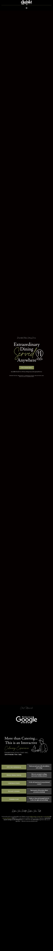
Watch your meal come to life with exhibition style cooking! (39, 767)
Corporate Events (14, 783)
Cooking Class (14, 799)
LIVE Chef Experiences (14, 767)
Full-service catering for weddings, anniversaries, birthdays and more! (39, 775)
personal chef (47, 816)
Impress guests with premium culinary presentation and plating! (39, 791)
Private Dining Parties (14, 775)
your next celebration (7, 818)
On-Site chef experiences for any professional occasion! (39, 783)
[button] (26, 8)
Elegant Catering (14, 791)
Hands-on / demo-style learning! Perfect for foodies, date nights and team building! (39, 799)
